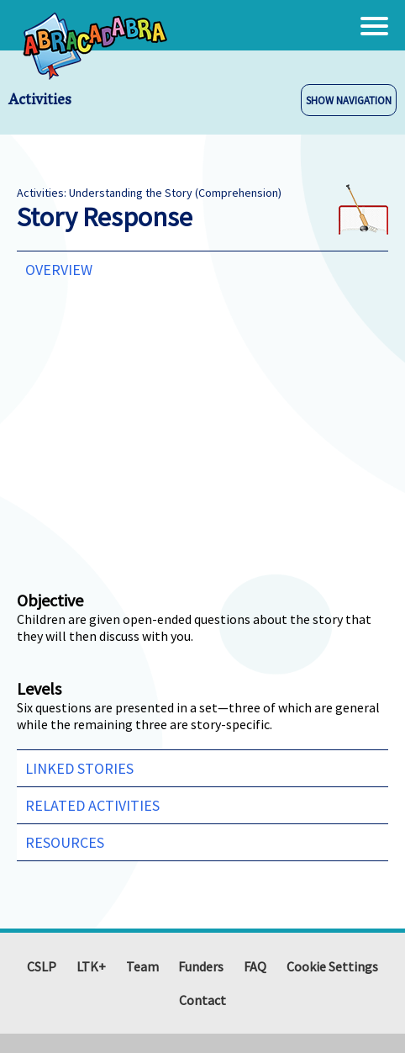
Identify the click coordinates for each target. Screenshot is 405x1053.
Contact (202, 1000)
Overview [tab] (58, 269)
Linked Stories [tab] (79, 768)
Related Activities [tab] (92, 805)
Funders (201, 966)
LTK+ (91, 966)
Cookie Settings (332, 966)
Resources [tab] (64, 842)
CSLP (41, 966)
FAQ (255, 966)
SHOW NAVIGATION (349, 100)
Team (142, 966)
